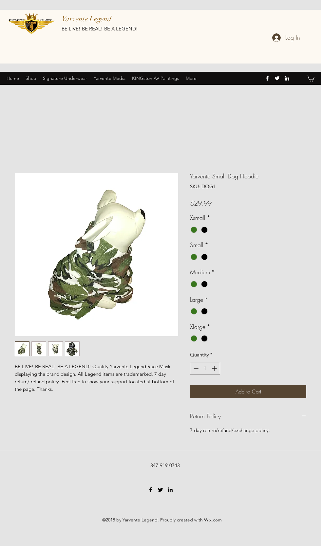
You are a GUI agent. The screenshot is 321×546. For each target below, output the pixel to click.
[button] (310, 78)
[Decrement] (195, 368)
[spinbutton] (205, 368)
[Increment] (215, 368)
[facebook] (267, 78)
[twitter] (277, 78)
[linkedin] (287, 78)
